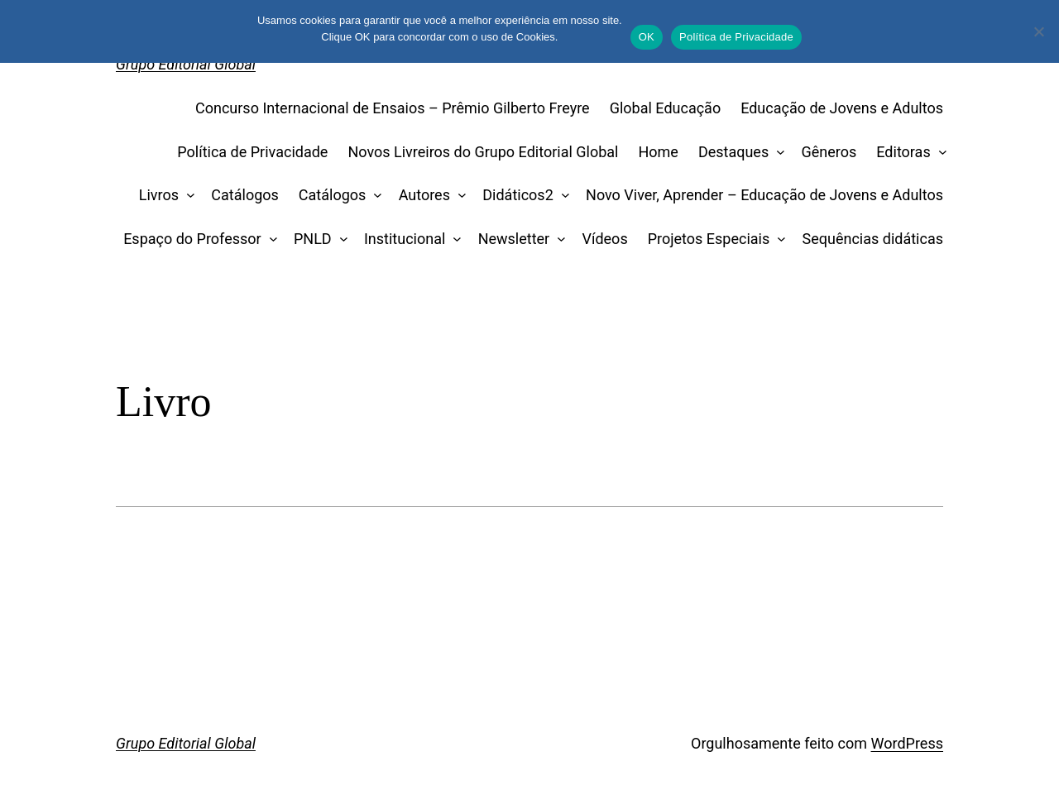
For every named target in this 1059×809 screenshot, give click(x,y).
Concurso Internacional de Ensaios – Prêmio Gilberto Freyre (392, 108)
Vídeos (605, 238)
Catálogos (245, 194)
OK (646, 37)
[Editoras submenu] (938, 152)
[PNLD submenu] (339, 239)
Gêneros (829, 151)
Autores (424, 194)
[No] (1038, 31)
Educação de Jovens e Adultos (841, 108)
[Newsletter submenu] (558, 239)
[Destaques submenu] (777, 152)
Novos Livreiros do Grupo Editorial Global (482, 151)
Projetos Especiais (709, 238)
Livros (159, 194)
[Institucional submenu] (453, 239)
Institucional (404, 238)
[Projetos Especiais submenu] (778, 239)
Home (658, 151)
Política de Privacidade (252, 151)
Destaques (733, 151)
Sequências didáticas (873, 238)
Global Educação (665, 108)
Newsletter (514, 238)
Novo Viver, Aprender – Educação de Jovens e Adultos (764, 194)
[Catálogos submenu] (374, 195)
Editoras (903, 151)
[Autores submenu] (457, 195)
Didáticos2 (517, 194)
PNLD (313, 238)
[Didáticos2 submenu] (561, 195)
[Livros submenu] (187, 195)
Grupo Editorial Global (186, 64)
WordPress (907, 743)
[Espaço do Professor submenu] (269, 239)
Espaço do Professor (192, 238)
